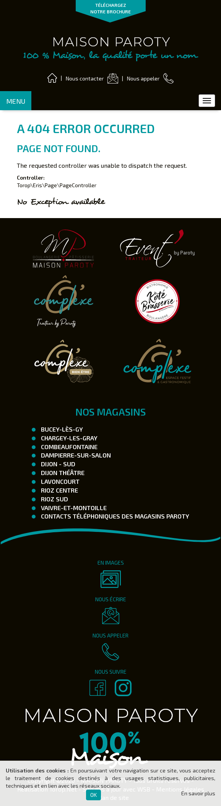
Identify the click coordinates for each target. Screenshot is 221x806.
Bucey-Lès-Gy (61, 429)
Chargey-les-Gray (68, 438)
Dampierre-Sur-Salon (75, 455)
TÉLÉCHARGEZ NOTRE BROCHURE (110, 8)
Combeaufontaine (68, 446)
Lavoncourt (59, 481)
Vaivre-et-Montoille (73, 507)
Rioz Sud (53, 499)
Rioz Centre (58, 490)
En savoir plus (198, 793)
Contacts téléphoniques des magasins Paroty (114, 516)
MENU (15, 101)
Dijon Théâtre (61, 472)
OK (93, 795)
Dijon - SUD (57, 463)
